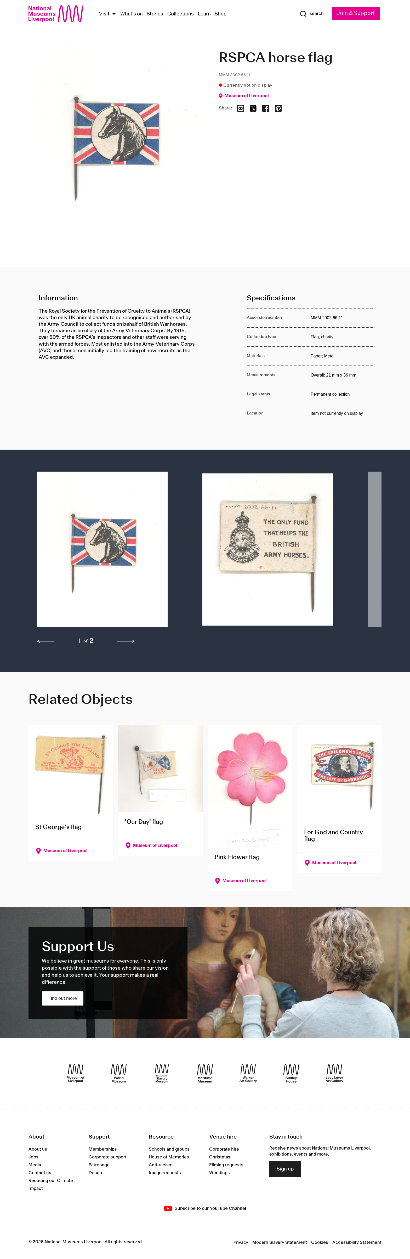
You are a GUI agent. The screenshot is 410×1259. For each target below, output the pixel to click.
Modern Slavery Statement (279, 1242)
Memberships (103, 1149)
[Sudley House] (291, 1073)
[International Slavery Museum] (161, 1073)
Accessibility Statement (356, 1242)
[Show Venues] (114, 14)
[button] (109, 552)
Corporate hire (224, 1149)
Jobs (33, 1157)
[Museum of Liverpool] (75, 1073)
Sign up (285, 1169)
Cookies (319, 1242)
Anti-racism (161, 1165)
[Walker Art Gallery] (248, 1073)
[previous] (46, 641)
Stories (155, 14)
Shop (221, 14)
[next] (126, 641)
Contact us (40, 1172)
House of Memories (169, 1157)
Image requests (165, 1172)
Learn (204, 14)
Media (35, 1165)
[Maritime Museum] (205, 1073)
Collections (180, 14)
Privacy (241, 1242)
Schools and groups (169, 1149)
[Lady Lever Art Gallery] (334, 1073)
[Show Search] (312, 14)
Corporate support (108, 1157)
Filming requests (226, 1165)
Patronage (99, 1165)
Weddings (219, 1172)
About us (38, 1149)
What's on (131, 14)
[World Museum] (118, 1073)
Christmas (219, 1157)
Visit (104, 14)
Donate (96, 1172)
